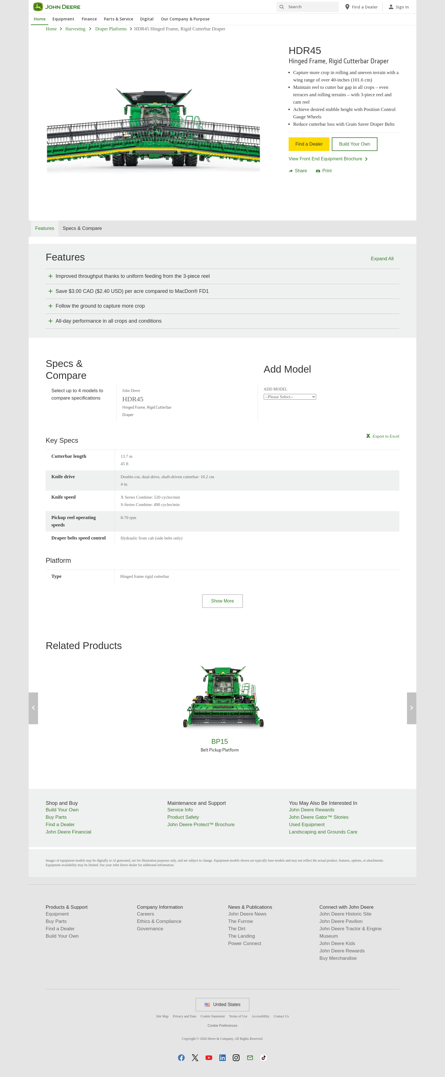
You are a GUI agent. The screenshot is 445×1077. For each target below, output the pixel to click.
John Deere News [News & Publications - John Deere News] (247, 914)
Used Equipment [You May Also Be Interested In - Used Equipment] (307, 824)
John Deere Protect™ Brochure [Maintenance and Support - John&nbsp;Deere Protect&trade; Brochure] (201, 824)
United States (223, 1004)
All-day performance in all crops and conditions (108, 321)
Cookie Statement (212, 1016)
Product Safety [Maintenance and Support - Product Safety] (183, 817)
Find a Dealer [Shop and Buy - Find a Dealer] (60, 824)
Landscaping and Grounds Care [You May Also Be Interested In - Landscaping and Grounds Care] (323, 832)
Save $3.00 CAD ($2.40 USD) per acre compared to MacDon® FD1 (132, 291)
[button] (181, 1057)
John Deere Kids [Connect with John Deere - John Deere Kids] (337, 943)
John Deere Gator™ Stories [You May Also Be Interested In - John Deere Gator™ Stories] (319, 817)
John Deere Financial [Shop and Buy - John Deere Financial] (68, 832)
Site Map (162, 1016)
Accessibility (261, 1016)
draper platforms (111, 28)
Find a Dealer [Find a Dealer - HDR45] (309, 144)
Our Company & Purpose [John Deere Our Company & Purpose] (185, 19)
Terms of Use (238, 1016)
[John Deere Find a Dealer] (360, 7)
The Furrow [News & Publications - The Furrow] (240, 921)
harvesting (75, 28)
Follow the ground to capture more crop (100, 306)
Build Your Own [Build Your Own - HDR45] (354, 144)
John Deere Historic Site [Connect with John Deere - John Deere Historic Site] (345, 914)
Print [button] (324, 171)
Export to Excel (386, 436)
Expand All (382, 258)
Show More (222, 601)
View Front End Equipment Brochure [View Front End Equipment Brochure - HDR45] (328, 158)
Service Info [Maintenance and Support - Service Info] (180, 810)
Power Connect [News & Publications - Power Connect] (244, 943)
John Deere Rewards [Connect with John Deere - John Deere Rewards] (342, 951)
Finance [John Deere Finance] (89, 19)
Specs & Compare (82, 228)
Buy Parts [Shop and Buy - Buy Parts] (56, 817)
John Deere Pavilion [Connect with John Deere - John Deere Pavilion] (341, 921)
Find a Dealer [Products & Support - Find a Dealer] (60, 928)
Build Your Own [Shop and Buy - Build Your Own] (62, 810)
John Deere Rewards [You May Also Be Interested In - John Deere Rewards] (311, 810)
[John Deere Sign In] (398, 7)
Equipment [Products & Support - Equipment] (57, 914)
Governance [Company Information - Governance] (150, 928)
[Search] (307, 7)
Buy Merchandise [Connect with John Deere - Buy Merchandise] (338, 958)
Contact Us (281, 1016)
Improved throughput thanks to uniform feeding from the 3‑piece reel (133, 276)
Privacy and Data (184, 1016)
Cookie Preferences (222, 1026)
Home (51, 28)
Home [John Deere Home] (39, 19)
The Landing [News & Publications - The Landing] (241, 936)
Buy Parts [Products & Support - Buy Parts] (56, 921)
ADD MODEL (275, 389)
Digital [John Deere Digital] (147, 19)
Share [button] (298, 171)
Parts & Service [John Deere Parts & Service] (118, 19)
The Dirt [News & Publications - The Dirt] (236, 928)
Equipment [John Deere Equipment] (63, 19)
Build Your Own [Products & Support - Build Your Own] (62, 936)
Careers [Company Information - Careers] (145, 914)
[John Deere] (60, 6)
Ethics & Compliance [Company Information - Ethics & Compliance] (159, 921)
